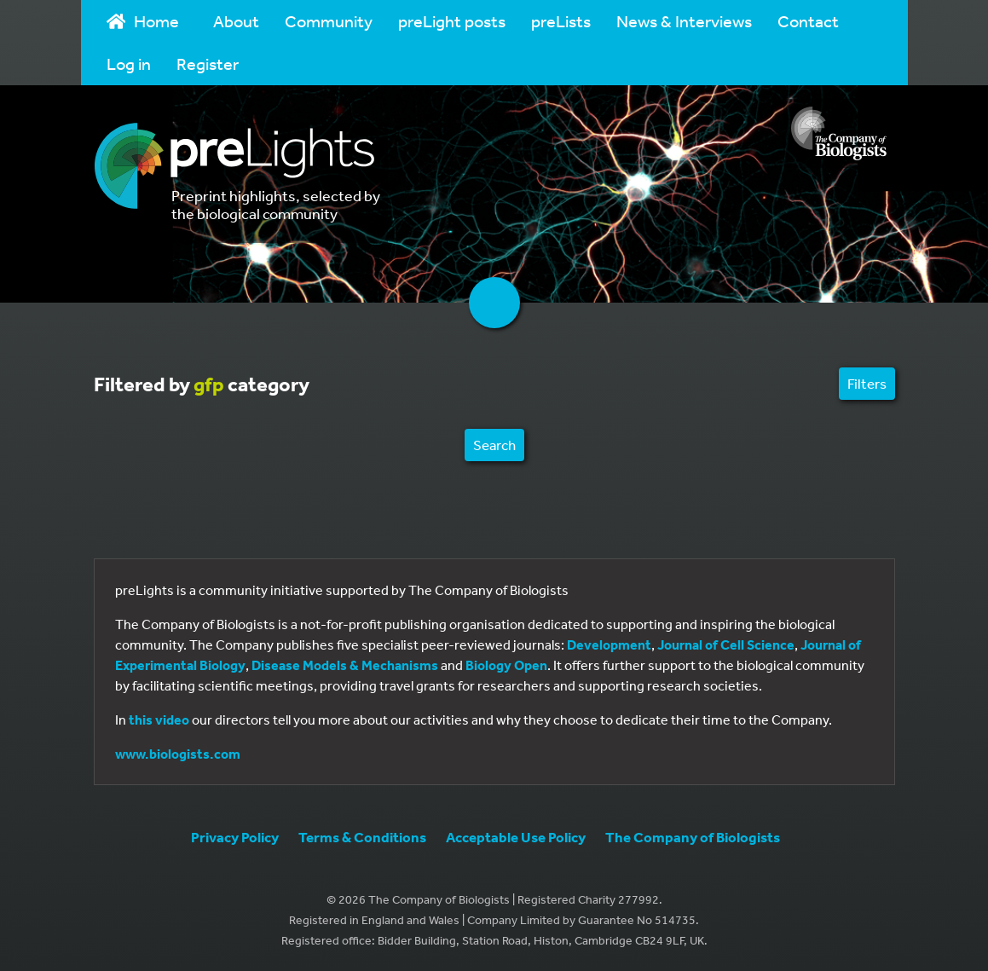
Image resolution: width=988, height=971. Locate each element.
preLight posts (452, 21)
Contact (808, 21)
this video (159, 719)
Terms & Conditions (362, 837)
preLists (561, 21)
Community (329, 21)
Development (609, 644)
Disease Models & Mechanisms (344, 664)
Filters (867, 383)
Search (494, 445)
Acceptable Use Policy (516, 837)
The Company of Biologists (692, 837)
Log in (129, 63)
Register (207, 63)
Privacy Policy (235, 837)
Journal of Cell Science (725, 644)
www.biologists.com (177, 753)
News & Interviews (684, 21)
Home (143, 21)
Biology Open (506, 664)
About (236, 21)
